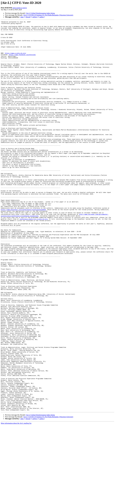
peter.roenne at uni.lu (20, 8)
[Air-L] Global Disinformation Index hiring (40, 13)
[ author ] (42, 17)
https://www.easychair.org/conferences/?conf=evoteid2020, (24, 247)
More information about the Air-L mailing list (16, 501)
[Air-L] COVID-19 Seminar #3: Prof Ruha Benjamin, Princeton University (48, 15)
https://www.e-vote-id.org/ (15, 60)
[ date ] (22, 17)
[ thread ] (28, 17)
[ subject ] (34, 17)
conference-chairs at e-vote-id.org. (34, 259)
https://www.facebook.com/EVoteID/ (22, 61)
